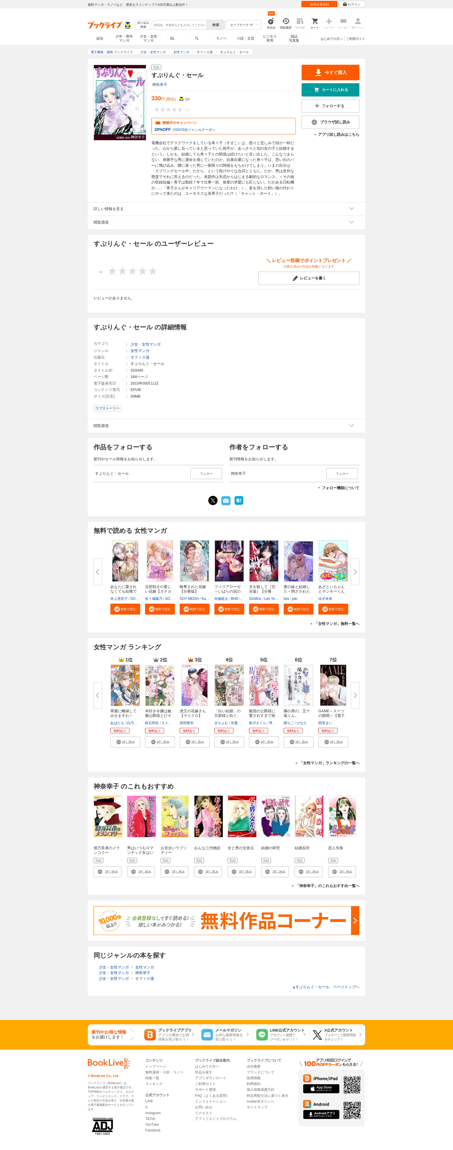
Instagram (153, 1113)
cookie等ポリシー (260, 1101)
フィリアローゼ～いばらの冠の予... (227, 591)
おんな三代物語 (207, 848)
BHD (234, 599)
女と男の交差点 (241, 848)
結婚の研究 (270, 848)
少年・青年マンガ (124, 38)
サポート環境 (205, 1090)
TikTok (150, 1119)
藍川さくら (257, 723)
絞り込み (143, 25)
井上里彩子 (119, 599)
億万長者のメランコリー (107, 850)
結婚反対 (302, 848)
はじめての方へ (332, 38)
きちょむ (221, 723)
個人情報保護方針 (260, 1090)
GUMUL (255, 599)
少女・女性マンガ (148, 38)
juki (294, 599)
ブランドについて (260, 1072)
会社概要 (254, 1066)
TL (197, 38)
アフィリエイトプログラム (216, 1119)
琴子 (272, 723)
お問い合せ (203, 1107)
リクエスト (203, 1113)
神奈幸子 (159, 84)
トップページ (155, 1066)
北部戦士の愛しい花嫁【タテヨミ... (158, 591)
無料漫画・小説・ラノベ (164, 1072)
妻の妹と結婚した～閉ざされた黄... (297, 591)
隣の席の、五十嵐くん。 (297, 713)
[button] (125, 609)
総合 (99, 38)
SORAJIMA (139, 599)
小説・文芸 (245, 38)
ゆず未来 (325, 599)
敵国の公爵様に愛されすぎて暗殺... (262, 715)
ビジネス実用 (270, 38)
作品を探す (203, 1072)
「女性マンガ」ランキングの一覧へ (329, 763)
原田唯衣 (187, 723)
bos (286, 599)
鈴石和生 (152, 723)
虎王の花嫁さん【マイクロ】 (193, 713)
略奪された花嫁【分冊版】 (193, 589)
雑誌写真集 (294, 38)
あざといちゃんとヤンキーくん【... (331, 591)
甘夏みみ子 (239, 723)
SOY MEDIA (189, 599)
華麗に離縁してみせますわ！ (123, 713)
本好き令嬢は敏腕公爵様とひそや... (158, 715)
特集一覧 (152, 1078)
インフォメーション (210, 1101)
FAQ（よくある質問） (212, 1096)
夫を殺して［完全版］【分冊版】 (262, 591)
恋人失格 (335, 848)
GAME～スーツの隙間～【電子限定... (331, 715)
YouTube (152, 1125)
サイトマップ (257, 1107)
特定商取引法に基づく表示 (267, 1096)
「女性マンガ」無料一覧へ (336, 624)
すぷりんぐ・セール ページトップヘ (325, 987)
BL (172, 38)
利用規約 (254, 1084)
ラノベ (221, 38)
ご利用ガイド (355, 38)
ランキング (154, 1084)
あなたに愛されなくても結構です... (123, 591)
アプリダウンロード (210, 1078)
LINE (149, 1101)
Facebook (153, 1130)
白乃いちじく (137, 723)
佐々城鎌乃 (153, 599)
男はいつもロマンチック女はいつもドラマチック (140, 855)
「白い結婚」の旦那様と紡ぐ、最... (227, 715)
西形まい (325, 723)
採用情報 (254, 1078)
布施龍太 (221, 599)
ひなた (302, 723)
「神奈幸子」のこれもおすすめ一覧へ (327, 886)
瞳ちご (289, 723)
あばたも (117, 723)
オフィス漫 (140, 357)
